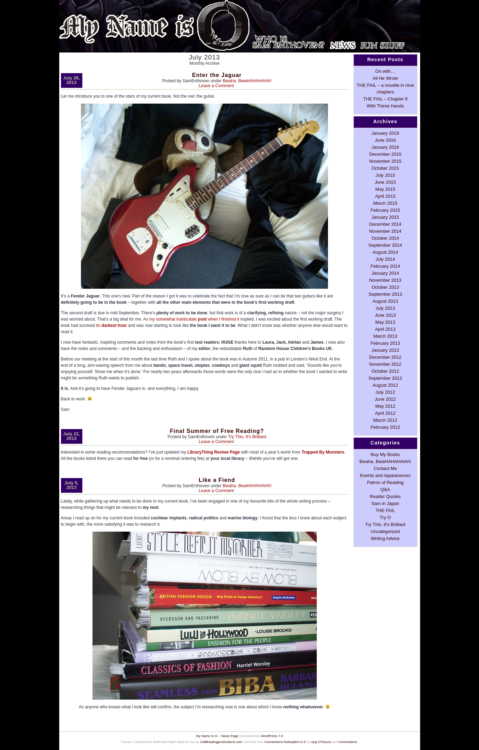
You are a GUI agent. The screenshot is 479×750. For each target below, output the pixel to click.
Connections (347, 742)
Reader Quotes (385, 496)
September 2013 (385, 294)
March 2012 (385, 420)
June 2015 (385, 182)
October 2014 (385, 238)
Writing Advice (385, 538)
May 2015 (385, 189)
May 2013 (385, 322)
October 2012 (385, 371)
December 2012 (385, 357)
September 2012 (385, 378)
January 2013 (385, 350)
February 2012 (385, 427)
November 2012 (385, 364)
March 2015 (385, 203)
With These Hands (385, 105)
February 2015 (385, 210)
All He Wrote (385, 78)
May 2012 (385, 406)
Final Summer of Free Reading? (217, 431)
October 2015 (385, 168)
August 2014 (385, 252)
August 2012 (385, 385)
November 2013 (385, 280)
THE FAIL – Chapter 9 (385, 98)
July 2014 (385, 259)
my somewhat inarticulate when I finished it (194, 319)
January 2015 (385, 217)
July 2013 (385, 308)
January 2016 (385, 147)
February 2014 (385, 266)
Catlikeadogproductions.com (221, 742)
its (111, 325)
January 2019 (385, 133)
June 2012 (385, 399)
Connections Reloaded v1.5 (285, 742)
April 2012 (385, 413)
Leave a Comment (216, 85)
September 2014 (385, 245)
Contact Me (385, 468)
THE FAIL (385, 510)
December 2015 (385, 154)
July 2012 (385, 392)
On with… (385, 71)
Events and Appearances (385, 475)
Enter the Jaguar (217, 75)
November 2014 (385, 231)
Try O (385, 517)
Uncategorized (385, 531)
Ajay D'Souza (321, 742)
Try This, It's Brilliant (247, 436)
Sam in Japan (385, 503)
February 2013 (385, 343)
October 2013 (385, 287)
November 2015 (385, 161)
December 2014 (385, 224)
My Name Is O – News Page (217, 736)
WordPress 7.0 (272, 736)
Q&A (385, 489)
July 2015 (385, 175)
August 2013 (385, 301)
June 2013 (385, 315)
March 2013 (385, 336)
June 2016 (385, 140)
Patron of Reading (385, 482)
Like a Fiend (217, 480)
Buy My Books (385, 454)
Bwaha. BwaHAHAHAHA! (247, 80)
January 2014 (385, 273)
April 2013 (385, 329)
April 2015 (385, 196)
